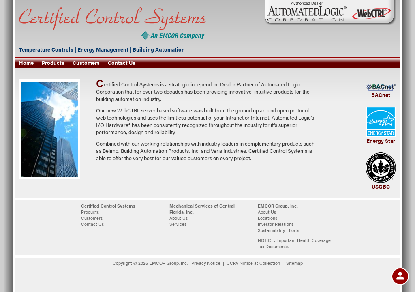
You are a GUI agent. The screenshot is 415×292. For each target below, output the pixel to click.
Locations (267, 218)
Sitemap (294, 263)
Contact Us (121, 63)
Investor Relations (275, 224)
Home (26, 63)
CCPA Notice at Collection (253, 263)
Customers (86, 63)
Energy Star (380, 140)
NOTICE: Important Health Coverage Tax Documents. (294, 243)
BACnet (380, 95)
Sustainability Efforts (278, 230)
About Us (178, 218)
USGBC (381, 186)
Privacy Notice (205, 263)
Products (53, 63)
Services (177, 224)
